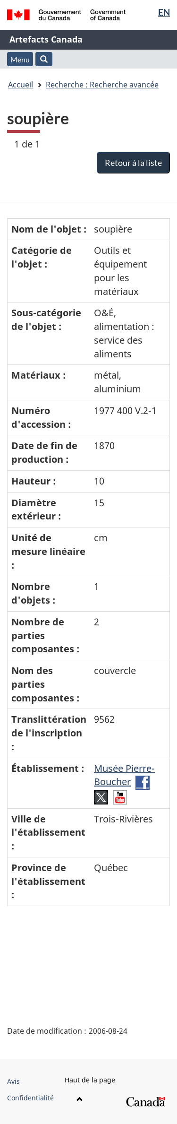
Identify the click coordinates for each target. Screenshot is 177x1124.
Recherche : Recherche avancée (102, 84)
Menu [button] (20, 59)
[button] (43, 59)
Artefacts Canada (46, 39)
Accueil (20, 84)
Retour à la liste (133, 162)
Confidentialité (30, 1097)
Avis (13, 1081)
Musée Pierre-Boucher (124, 775)
